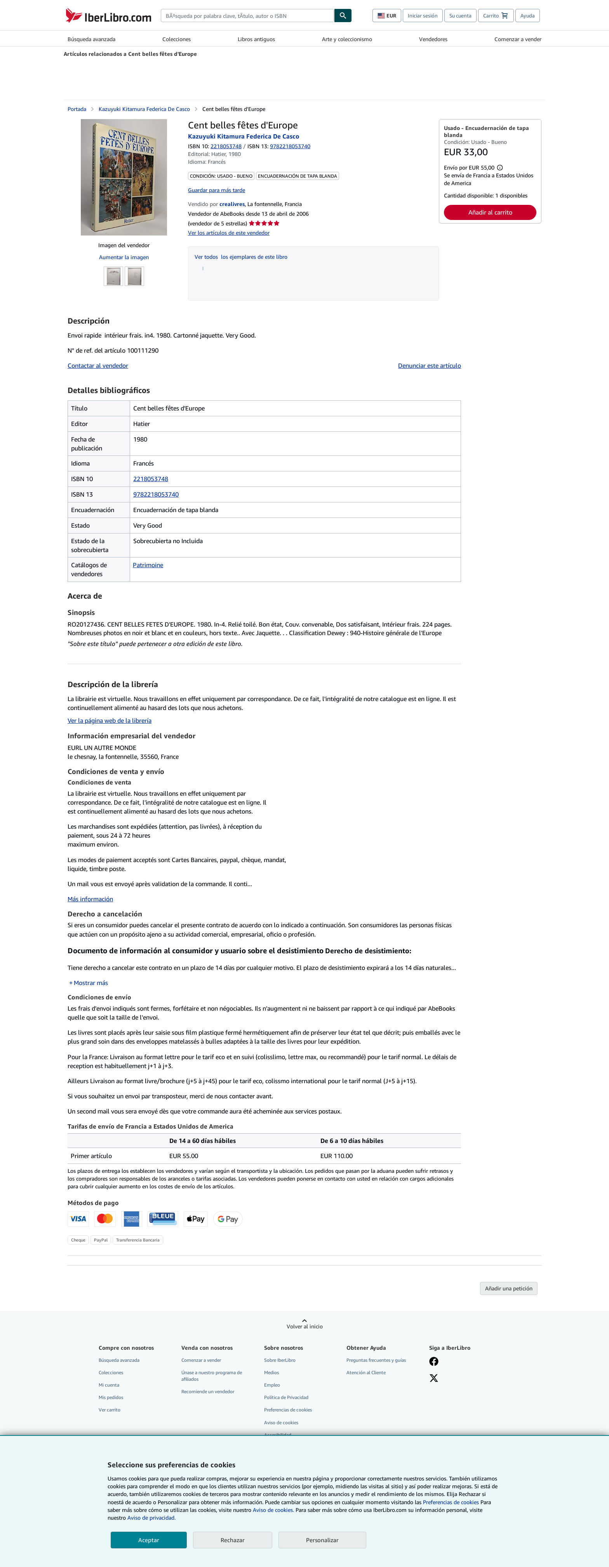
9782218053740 (156, 494)
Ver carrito (109, 1410)
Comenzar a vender (517, 39)
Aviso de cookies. (273, 1509)
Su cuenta (460, 15)
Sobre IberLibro (280, 1360)
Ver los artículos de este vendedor (229, 232)
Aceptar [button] (148, 1539)
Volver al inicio (305, 1326)
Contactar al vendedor (98, 365)
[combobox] (247, 15)
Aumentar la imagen (124, 257)
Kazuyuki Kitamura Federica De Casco (144, 109)
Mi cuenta (109, 1385)
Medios (271, 1372)
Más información (90, 899)
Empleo (272, 1385)
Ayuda (527, 15)
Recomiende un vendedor (207, 1391)
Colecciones (176, 39)
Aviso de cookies (281, 1422)
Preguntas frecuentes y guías (376, 1360)
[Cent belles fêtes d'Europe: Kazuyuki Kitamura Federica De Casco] (124, 177)
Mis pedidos (111, 1397)
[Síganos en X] (433, 1378)
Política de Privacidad (286, 1397)
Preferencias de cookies (451, 1502)
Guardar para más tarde (216, 190)
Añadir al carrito (490, 212)
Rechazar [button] (233, 1539)
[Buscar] (342, 15)
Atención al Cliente (366, 1372)
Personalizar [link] (322, 1539)
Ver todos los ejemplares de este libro (241, 256)
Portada (77, 109)
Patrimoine (148, 565)
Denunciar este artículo (429, 365)
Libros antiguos (256, 39)
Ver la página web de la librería (109, 720)
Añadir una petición (508, 1288)
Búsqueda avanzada (91, 39)
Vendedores (433, 39)
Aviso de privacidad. (151, 1517)
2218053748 (226, 146)
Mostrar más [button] (91, 983)
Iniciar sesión (423, 15)
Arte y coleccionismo (347, 39)
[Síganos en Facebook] (433, 1362)
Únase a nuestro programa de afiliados (211, 1376)
